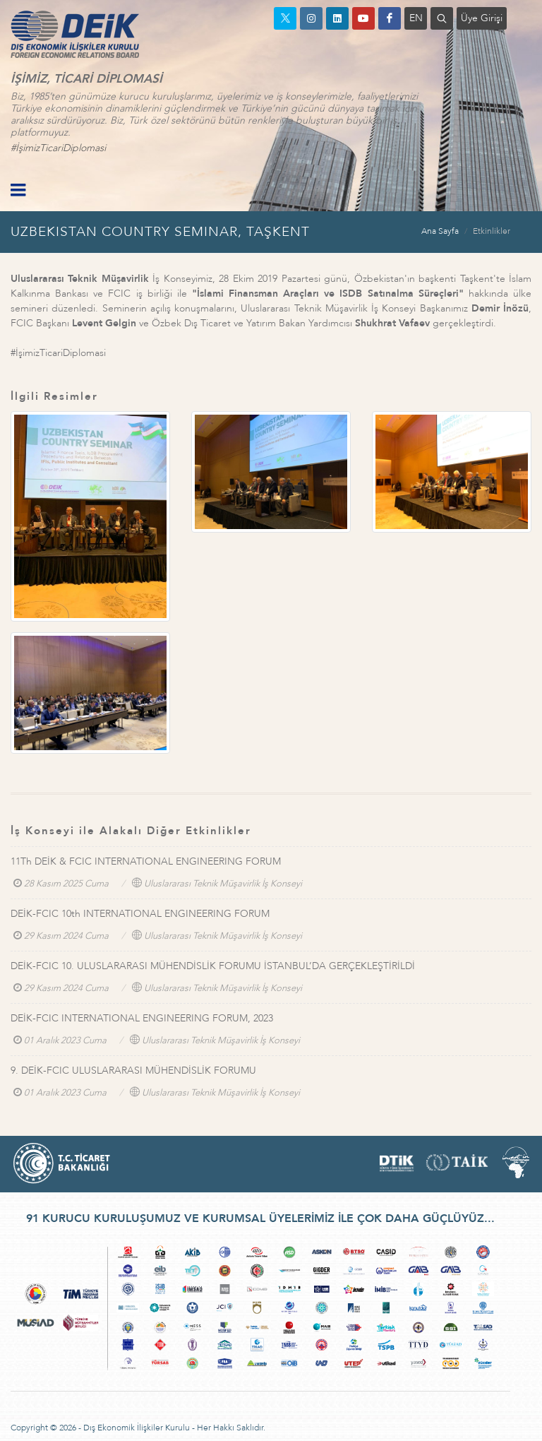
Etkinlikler (491, 231)
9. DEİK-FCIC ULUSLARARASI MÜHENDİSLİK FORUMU (133, 1070)
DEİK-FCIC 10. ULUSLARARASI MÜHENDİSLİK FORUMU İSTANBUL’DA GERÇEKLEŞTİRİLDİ (213, 966)
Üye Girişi (481, 18)
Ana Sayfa (440, 231)
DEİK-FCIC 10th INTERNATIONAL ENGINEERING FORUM (140, 913)
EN (416, 18)
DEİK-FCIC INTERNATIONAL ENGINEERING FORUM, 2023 (142, 1018)
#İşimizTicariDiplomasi (58, 148)
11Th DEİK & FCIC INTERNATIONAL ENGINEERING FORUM (146, 861)
